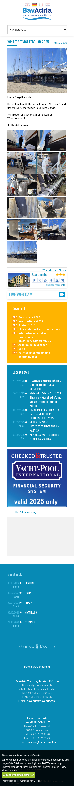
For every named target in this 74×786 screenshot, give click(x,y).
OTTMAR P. (30, 622)
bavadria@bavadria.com (41, 701)
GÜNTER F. (30, 583)
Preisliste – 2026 (29, 317)
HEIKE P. (28, 602)
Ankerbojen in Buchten (32, 345)
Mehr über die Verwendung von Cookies (22, 781)
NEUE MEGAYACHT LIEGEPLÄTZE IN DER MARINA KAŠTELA (44, 426)
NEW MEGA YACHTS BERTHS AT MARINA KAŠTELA (44, 436)
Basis (21, 348)
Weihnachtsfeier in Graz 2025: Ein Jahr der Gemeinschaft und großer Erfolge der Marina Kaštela (45, 399)
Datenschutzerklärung (37, 666)
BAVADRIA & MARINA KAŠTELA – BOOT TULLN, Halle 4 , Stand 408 (45, 385)
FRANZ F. (29, 593)
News (62, 270)
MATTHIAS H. (31, 612)
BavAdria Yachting (25, 512)
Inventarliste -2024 (30, 321)
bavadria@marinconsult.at (41, 742)
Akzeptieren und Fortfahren (18, 775)
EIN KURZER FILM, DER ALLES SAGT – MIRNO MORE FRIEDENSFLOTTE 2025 (44, 414)
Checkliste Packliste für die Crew (39, 329)
